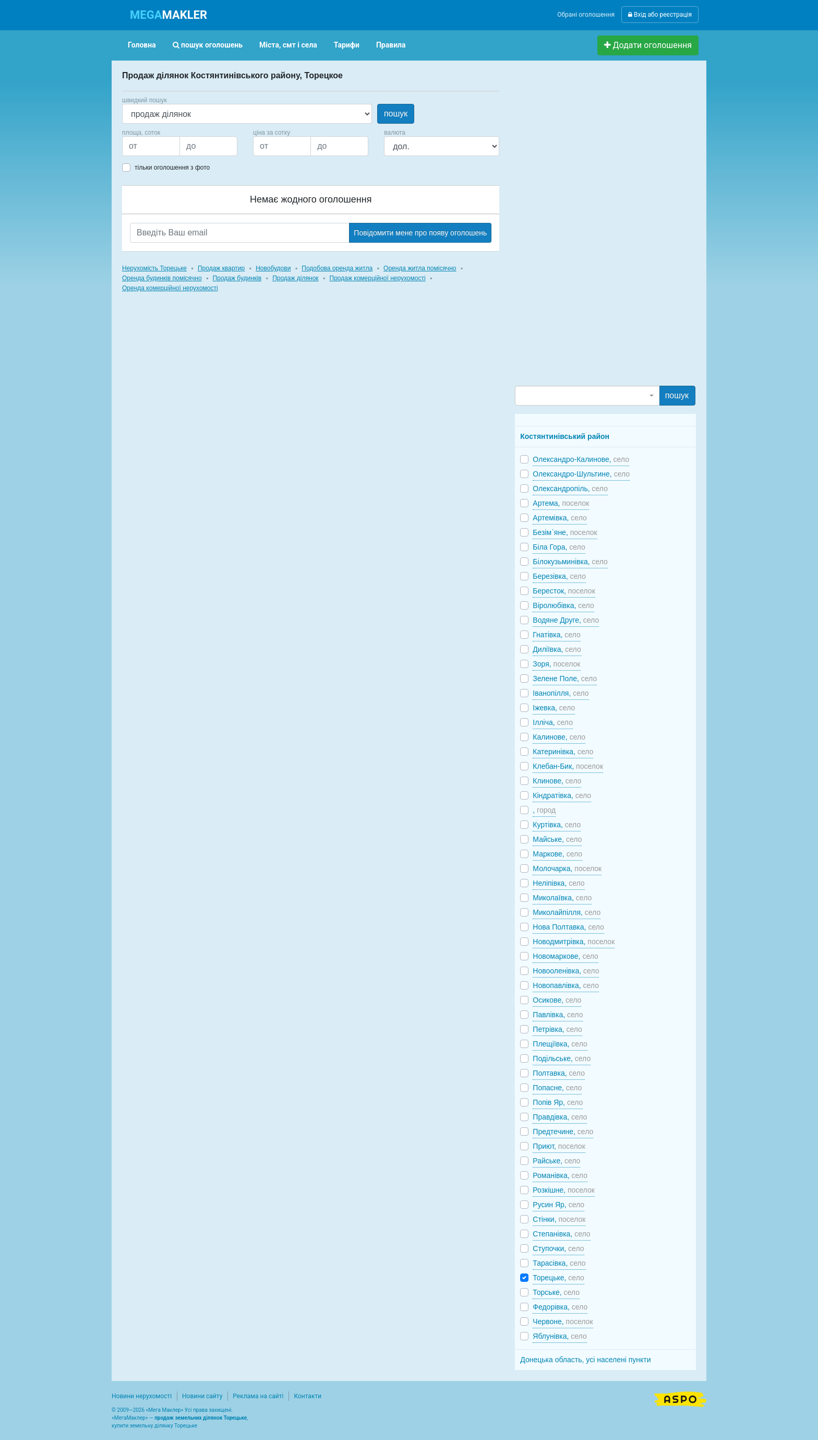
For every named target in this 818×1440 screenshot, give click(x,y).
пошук (395, 113)
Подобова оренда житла (337, 268)
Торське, (556, 1292)
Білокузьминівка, (570, 561)
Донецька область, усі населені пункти (585, 1359)
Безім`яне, (565, 532)
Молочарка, (567, 868)
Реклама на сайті (258, 1396)
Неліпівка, (558, 883)
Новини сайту (202, 1396)
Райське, (556, 1161)
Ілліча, (553, 722)
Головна (142, 45)
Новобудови (273, 268)
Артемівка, (559, 518)
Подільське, (562, 1058)
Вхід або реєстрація (660, 14)
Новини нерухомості (142, 1396)
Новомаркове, (565, 956)
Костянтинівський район (564, 436)
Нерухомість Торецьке (154, 268)
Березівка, (559, 576)
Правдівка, (560, 1117)
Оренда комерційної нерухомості (170, 288)
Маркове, (557, 854)
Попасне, (557, 1088)
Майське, (557, 839)
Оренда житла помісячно (419, 268)
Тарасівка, (559, 1263)
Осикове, (557, 1000)
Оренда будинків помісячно (162, 278)
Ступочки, (558, 1248)
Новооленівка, (566, 971)
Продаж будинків (237, 278)
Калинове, (559, 737)
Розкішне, (563, 1190)
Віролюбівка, (563, 605)
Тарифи (346, 45)
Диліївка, (557, 649)
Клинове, (557, 781)
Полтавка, (559, 1073)
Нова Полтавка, (568, 927)
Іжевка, (554, 708)
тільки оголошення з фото (172, 167)
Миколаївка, (562, 898)
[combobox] (587, 396)
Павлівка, (558, 1014)
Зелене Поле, (565, 678)
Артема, (561, 503)
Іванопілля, (560, 693)
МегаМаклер (130, 1418)
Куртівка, (557, 824)
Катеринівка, (563, 751)
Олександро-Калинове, (581, 459)
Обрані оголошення (586, 14)
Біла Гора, (559, 547)
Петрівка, (557, 1029)
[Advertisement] (593, 227)
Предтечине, (563, 1131)
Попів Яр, (558, 1102)
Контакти (307, 1396)
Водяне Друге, (566, 620)
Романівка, (560, 1175)
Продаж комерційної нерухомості (378, 278)
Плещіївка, (560, 1044)
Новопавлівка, (566, 985)
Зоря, (556, 664)
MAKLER (168, 14)
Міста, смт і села (288, 45)
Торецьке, (558, 1278)
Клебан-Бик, (568, 766)
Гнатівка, (556, 634)
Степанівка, (561, 1234)
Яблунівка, (559, 1336)
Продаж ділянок (295, 278)
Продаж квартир (221, 268)
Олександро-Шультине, (581, 474)
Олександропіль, (570, 488)
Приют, (559, 1146)
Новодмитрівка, (574, 941)
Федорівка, (560, 1307)
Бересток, (564, 591)
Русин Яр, (558, 1204)
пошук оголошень (208, 45)
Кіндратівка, (562, 795)
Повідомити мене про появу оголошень (420, 233)
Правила (391, 45)
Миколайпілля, (566, 912)
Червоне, (563, 1321)
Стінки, (559, 1219)
